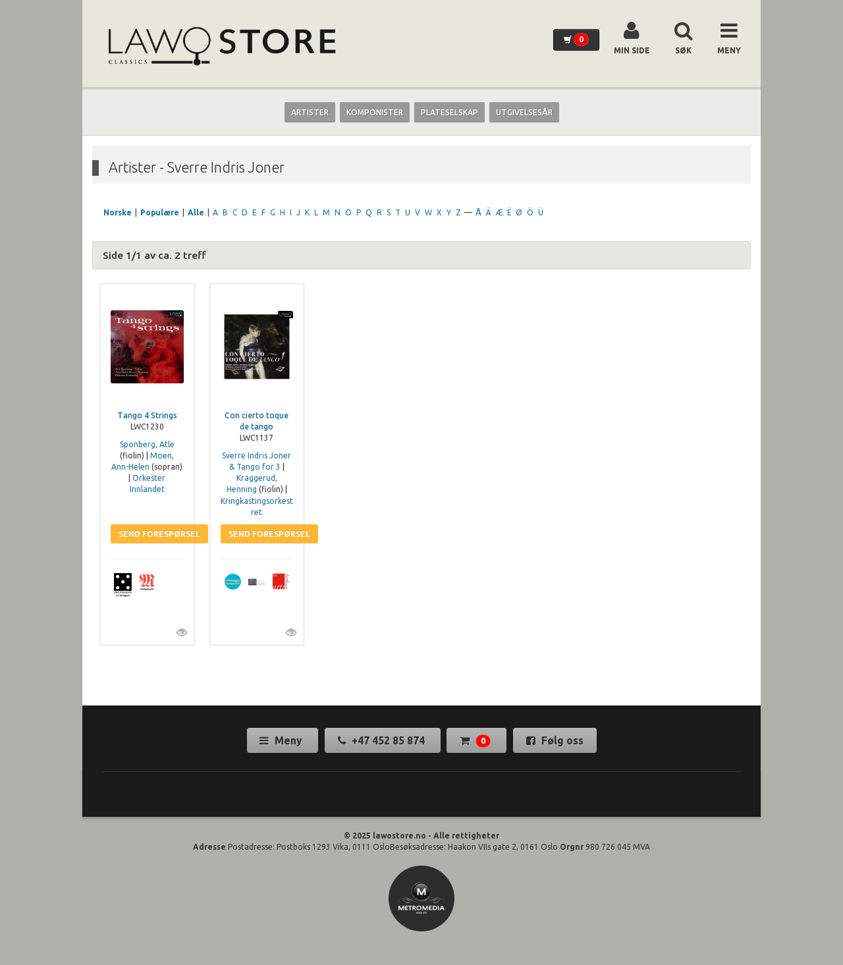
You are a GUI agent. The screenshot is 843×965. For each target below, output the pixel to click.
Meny (282, 740)
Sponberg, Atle (147, 444)
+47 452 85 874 (382, 740)
